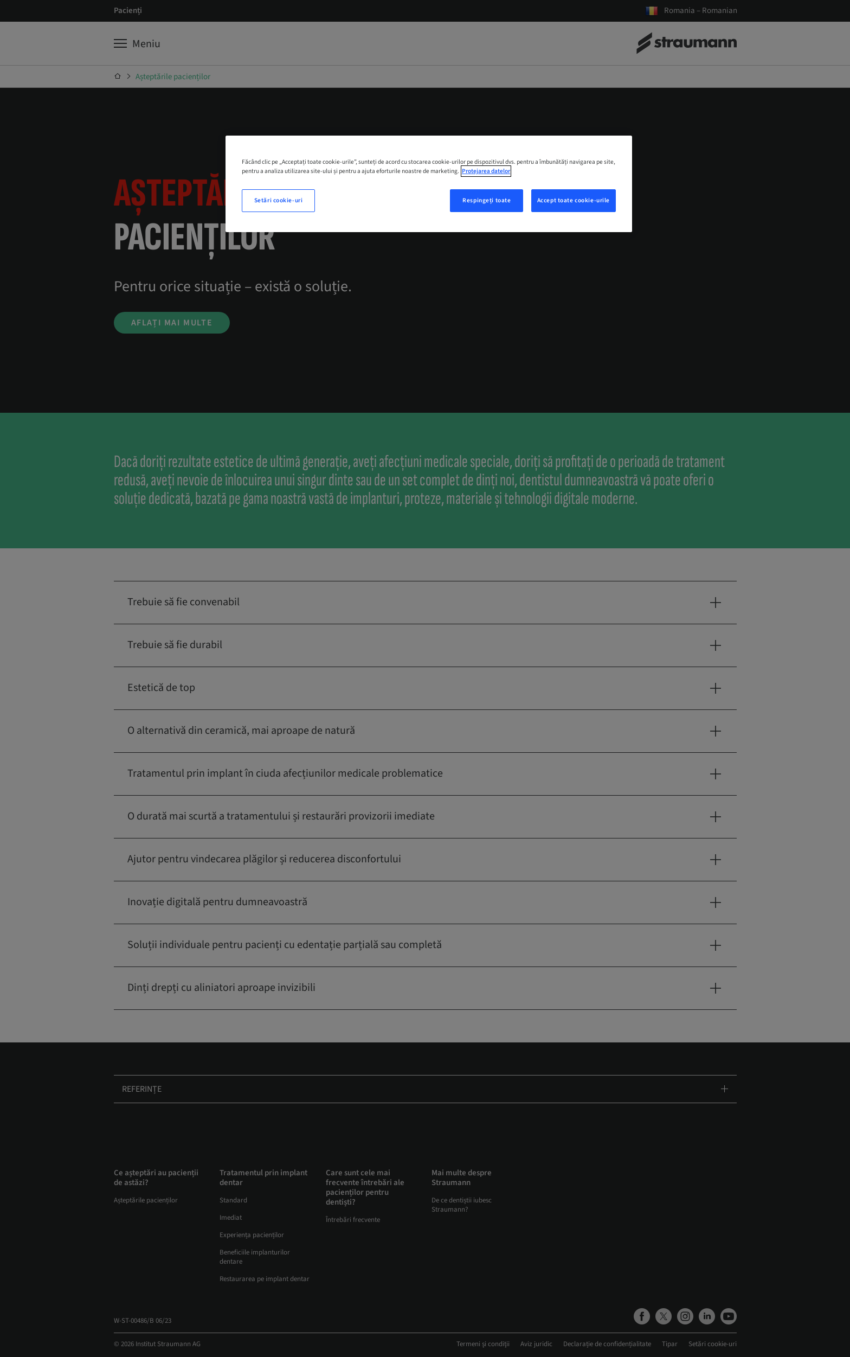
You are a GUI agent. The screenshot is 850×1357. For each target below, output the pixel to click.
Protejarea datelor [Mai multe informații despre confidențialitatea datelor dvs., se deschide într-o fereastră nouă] (486, 171)
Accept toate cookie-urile (573, 200)
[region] (429, 184)
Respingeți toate (486, 200)
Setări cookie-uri (278, 200)
